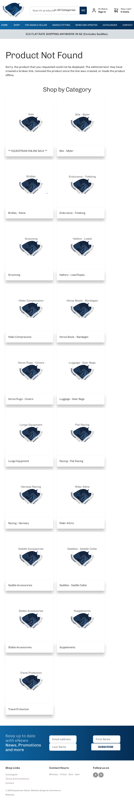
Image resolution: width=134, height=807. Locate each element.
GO (84, 10)
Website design (38, 791)
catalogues (110, 25)
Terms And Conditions (17, 779)
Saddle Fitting (61, 25)
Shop (16, 25)
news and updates (86, 25)
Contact (9, 783)
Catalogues (11, 774)
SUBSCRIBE (106, 747)
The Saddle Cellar (36, 25)
